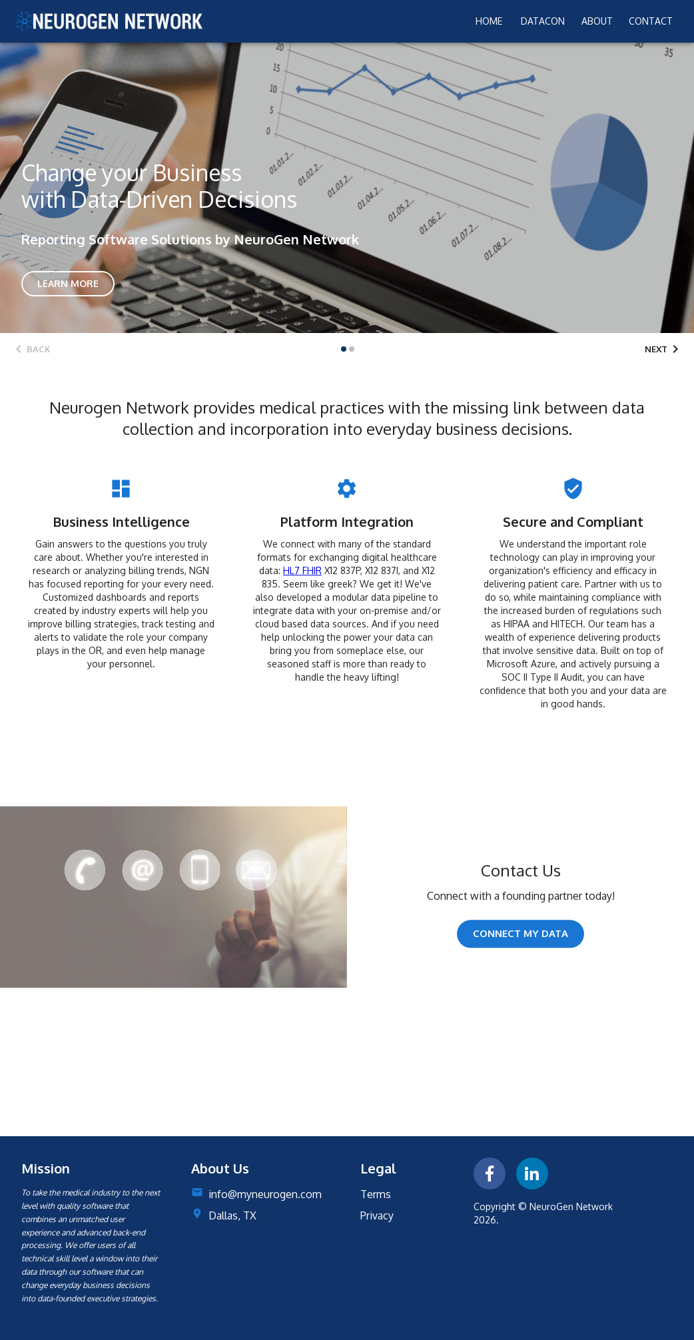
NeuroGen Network (571, 1206)
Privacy (377, 1215)
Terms (375, 1194)
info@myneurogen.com (265, 1194)
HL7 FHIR (302, 570)
